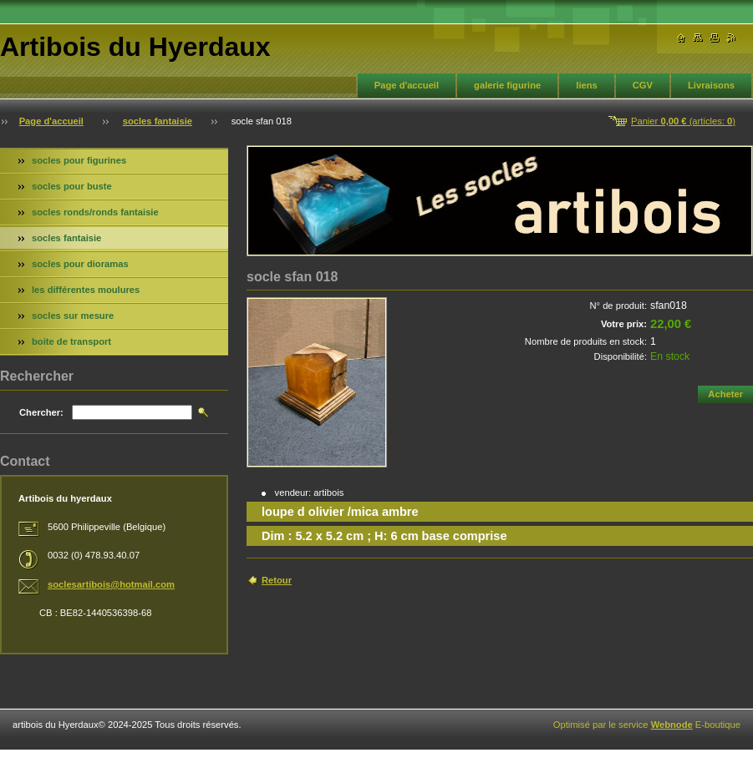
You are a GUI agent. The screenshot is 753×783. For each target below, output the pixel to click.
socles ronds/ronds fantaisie (95, 212)
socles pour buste (72, 186)
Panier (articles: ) (683, 121)
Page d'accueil (406, 85)
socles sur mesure (73, 316)
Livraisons (711, 85)
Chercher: (41, 412)
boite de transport (71, 341)
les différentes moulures (86, 290)
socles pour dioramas (80, 264)
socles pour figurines (79, 160)
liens (587, 85)
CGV (643, 85)
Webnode (672, 725)
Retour (277, 580)
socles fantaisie (157, 121)
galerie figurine (507, 85)
